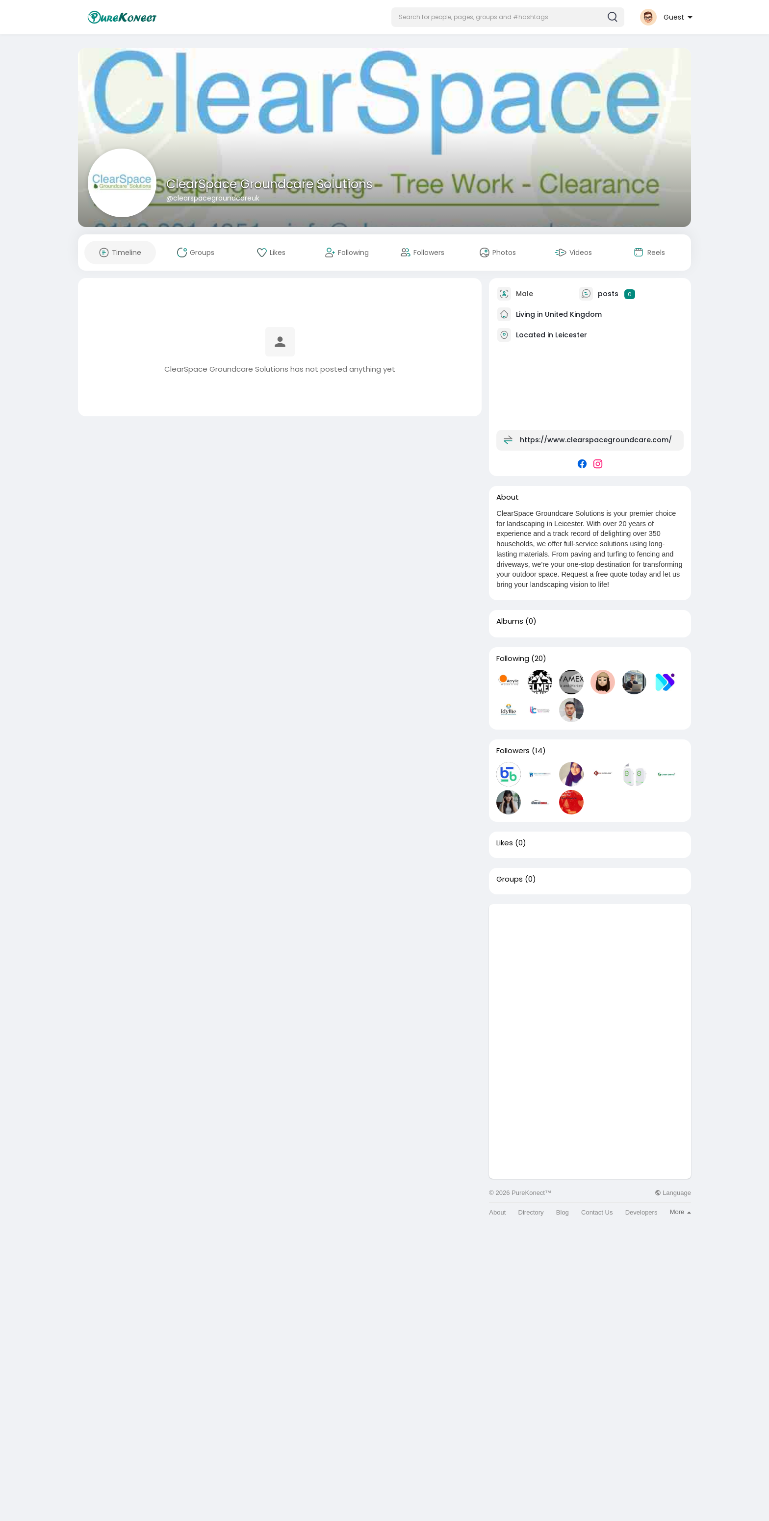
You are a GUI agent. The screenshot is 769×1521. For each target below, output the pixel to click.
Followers (513, 751)
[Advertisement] (590, 972)
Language (673, 1193)
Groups (509, 879)
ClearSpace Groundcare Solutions (269, 184)
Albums (509, 621)
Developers (641, 1212)
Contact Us (597, 1212)
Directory (531, 1212)
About (497, 1212)
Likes (504, 843)
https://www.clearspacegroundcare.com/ (596, 440)
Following (512, 658)
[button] (507, 17)
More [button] (680, 1212)
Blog (562, 1212)
